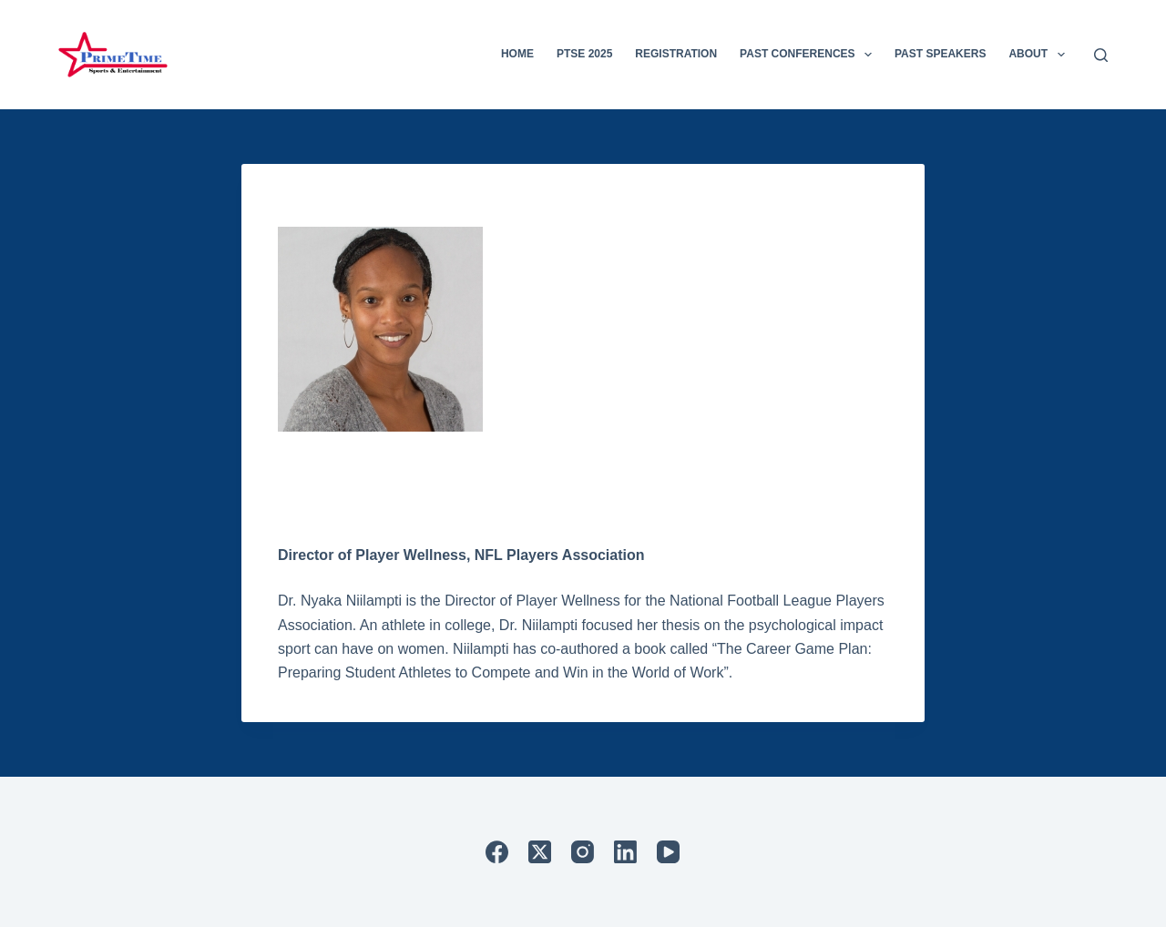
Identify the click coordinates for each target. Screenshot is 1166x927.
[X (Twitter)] (539, 851)
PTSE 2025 (584, 53)
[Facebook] (497, 851)
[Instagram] (582, 851)
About (1039, 55)
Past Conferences (809, 55)
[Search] (1101, 55)
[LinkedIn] (625, 851)
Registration (676, 53)
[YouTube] (668, 851)
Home (517, 53)
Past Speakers (940, 53)
